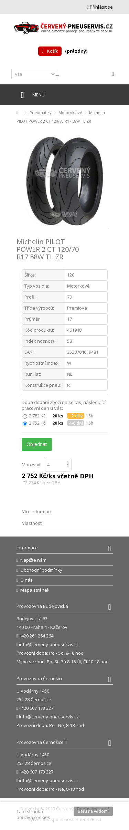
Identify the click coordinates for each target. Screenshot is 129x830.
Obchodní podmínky (41, 570)
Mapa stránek (35, 590)
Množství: (31, 464)
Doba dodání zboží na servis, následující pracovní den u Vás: (64, 405)
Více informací (36, 511)
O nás (26, 580)
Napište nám (33, 560)
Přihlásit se (100, 7)
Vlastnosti (32, 523)
